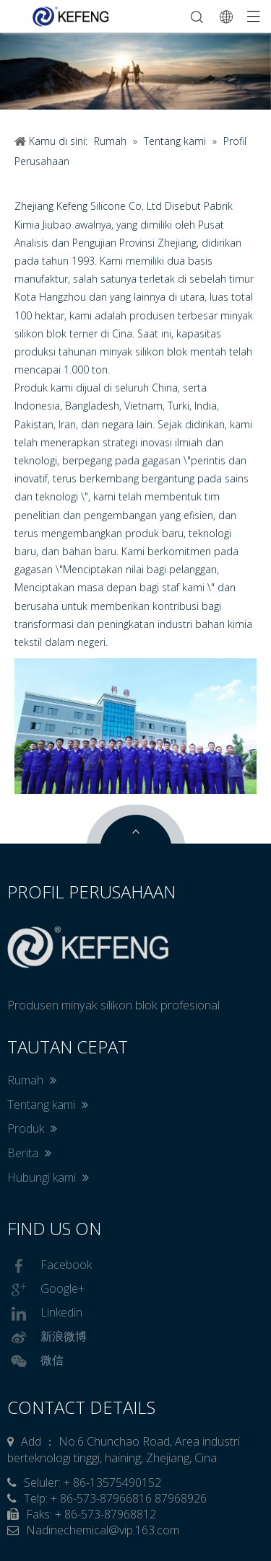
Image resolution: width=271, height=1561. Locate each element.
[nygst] (135, 726)
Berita (29, 1153)
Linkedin (44, 1313)
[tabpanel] (135, 71)
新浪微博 (47, 1337)
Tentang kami (47, 1105)
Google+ (46, 1289)
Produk (32, 1128)
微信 (35, 1361)
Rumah (31, 1080)
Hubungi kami (48, 1177)
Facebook (49, 1266)
